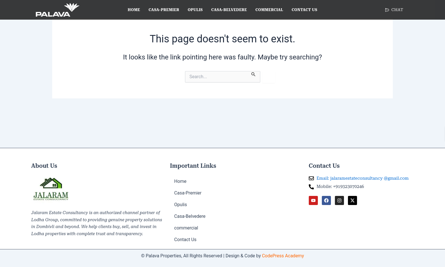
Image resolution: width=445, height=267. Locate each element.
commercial (269, 10)
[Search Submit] (253, 73)
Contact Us (304, 10)
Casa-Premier (164, 10)
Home (134, 10)
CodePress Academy (283, 255)
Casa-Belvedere (229, 10)
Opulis (195, 10)
